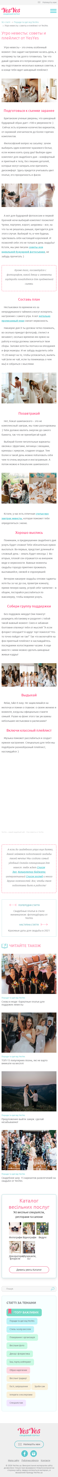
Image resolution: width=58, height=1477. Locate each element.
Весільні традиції (18, 1378)
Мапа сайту (13, 1460)
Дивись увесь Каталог (29, 1269)
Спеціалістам (16, 1403)
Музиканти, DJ (29, 1250)
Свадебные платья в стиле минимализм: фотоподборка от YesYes (29, 915)
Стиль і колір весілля (20, 1329)
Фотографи (15, 1230)
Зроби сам (39, 1386)
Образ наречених (18, 1370)
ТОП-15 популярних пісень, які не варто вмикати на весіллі (24, 1062)
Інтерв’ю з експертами (21, 1394)
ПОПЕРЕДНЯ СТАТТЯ (29, 905)
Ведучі (43, 1230)
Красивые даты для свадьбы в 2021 (29, 930)
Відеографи (29, 1230)
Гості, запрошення (19, 1386)
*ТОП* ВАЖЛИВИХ (26, 1312)
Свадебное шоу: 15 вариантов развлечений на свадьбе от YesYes (29, 1180)
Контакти (45, 1460)
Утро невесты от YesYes (35, 832)
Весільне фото (17, 1345)
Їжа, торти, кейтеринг (20, 1362)
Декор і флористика (20, 1353)
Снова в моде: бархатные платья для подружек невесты (23, 1003)
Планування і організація (22, 1337)
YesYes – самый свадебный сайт (13, 832)
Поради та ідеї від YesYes (13, 997)
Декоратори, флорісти (15, 1250)
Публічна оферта (30, 1460)
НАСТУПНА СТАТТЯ (29, 924)
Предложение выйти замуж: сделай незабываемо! (23, 1121)
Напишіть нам (49, 2)
